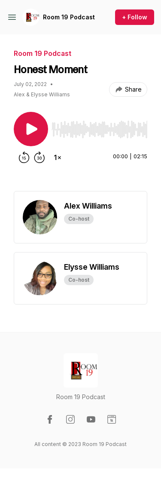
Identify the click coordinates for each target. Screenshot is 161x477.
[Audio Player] (99, 126)
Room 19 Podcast (69, 17)
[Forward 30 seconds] (39, 157)
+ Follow (134, 17)
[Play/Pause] (31, 129)
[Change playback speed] (57, 157)
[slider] (99, 129)
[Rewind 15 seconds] (24, 157)
